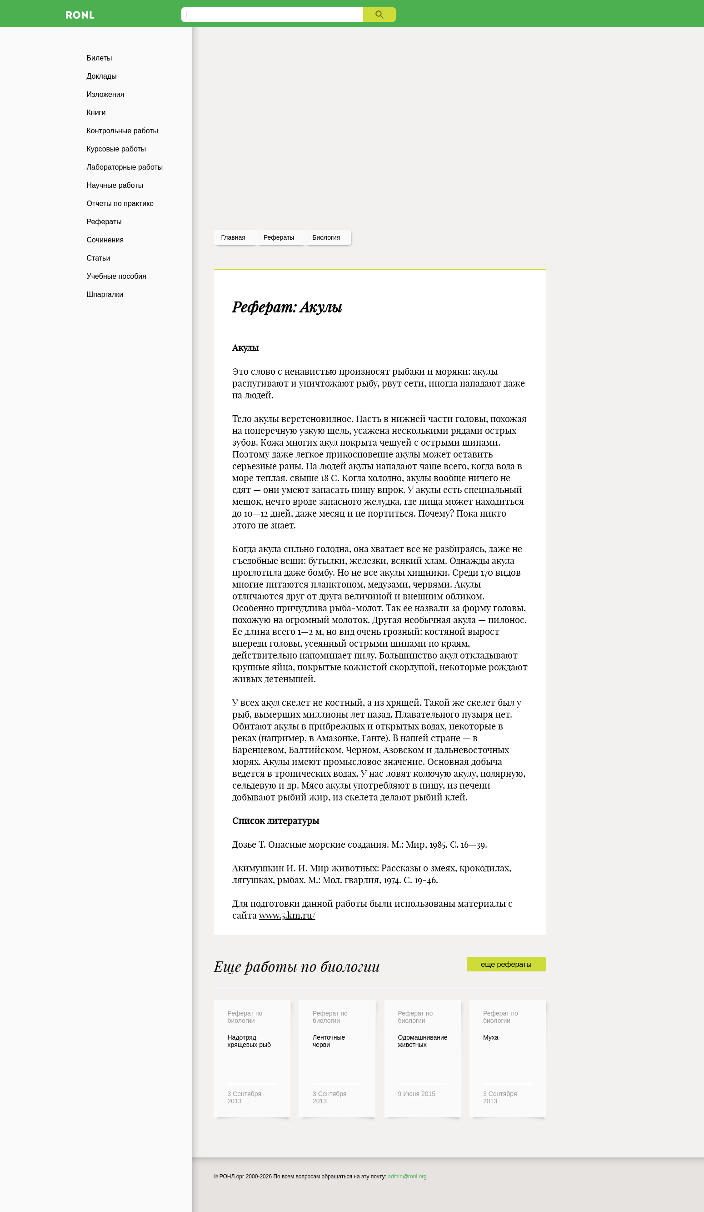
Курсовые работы (116, 149)
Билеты (99, 58)
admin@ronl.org (407, 1176)
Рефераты (104, 222)
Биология (326, 237)
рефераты (279, 237)
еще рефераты (506, 964)
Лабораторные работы (125, 167)
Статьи (98, 258)
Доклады (102, 76)
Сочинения (105, 240)
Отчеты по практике (120, 203)
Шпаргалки (105, 294)
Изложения (106, 94)
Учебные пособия (116, 276)
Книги (96, 112)
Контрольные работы (123, 131)
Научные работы (115, 185)
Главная (233, 237)
